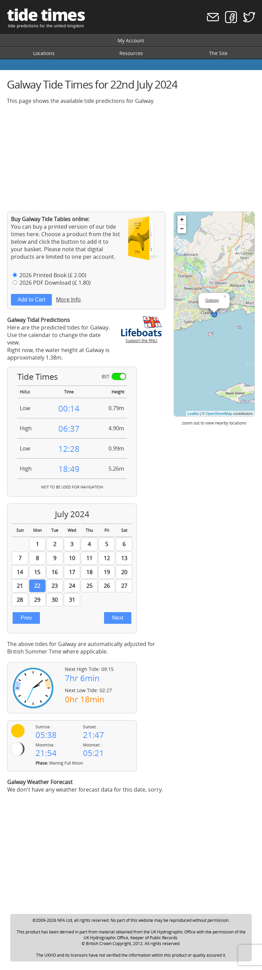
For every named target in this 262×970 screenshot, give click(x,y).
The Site (218, 53)
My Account (131, 40)
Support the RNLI (141, 337)
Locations (44, 53)
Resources (131, 53)
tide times (46, 14)
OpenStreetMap (219, 414)
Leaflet (193, 414)
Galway (212, 300)
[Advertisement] (131, 158)
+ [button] (182, 220)
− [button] (182, 229)
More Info (68, 299)
